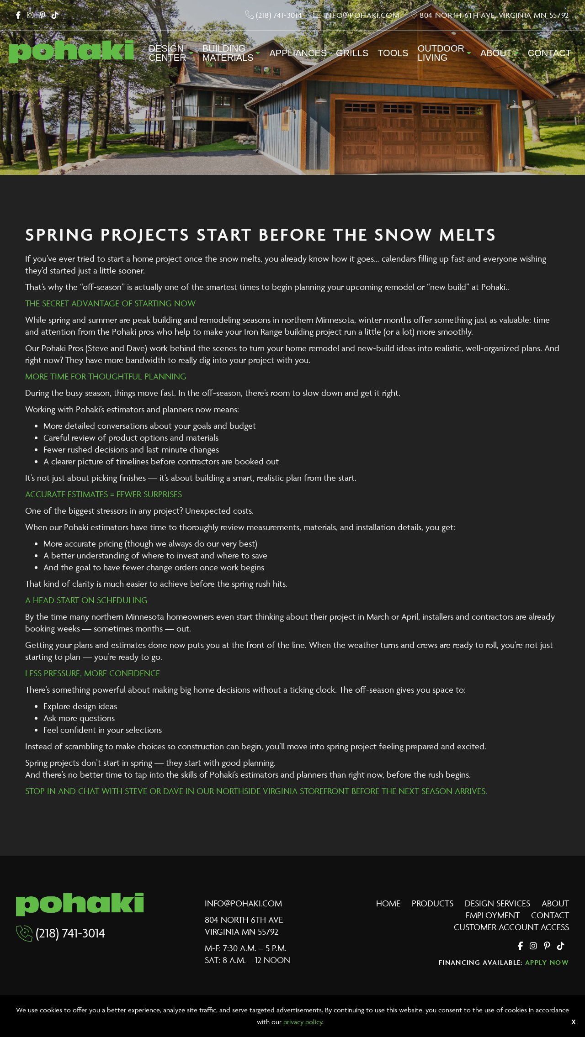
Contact (549, 53)
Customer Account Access (511, 926)
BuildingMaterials (228, 53)
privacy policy (302, 1021)
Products (432, 903)
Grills (352, 53)
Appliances (298, 53)
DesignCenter (167, 53)
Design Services (497, 903)
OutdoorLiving (441, 53)
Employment (493, 915)
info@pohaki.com (243, 903)
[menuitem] (170, 55)
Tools (393, 53)
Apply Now (547, 962)
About (496, 53)
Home (388, 903)
